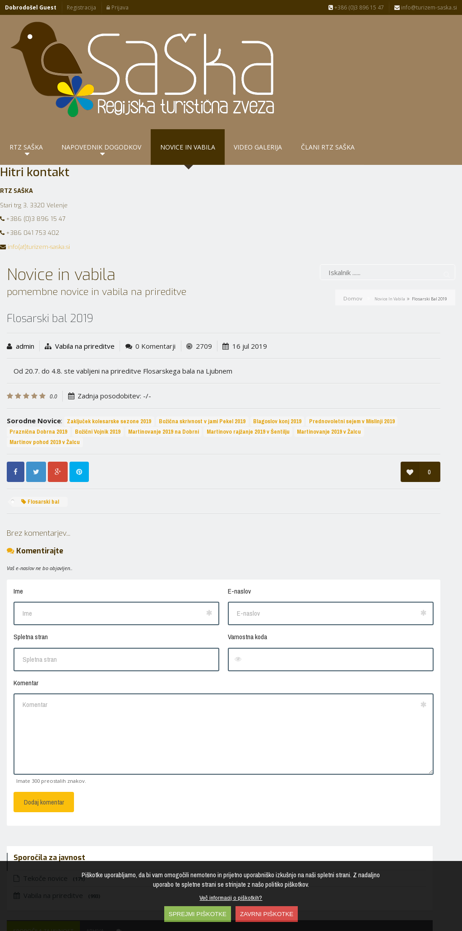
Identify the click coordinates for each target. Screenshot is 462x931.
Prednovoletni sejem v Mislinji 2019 (108, 384)
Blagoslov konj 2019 (33, 384)
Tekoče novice (326, 286)
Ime (18, 554)
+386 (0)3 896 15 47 (356, 7)
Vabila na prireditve (85, 288)
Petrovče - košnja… (327, 386)
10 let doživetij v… (326, 438)
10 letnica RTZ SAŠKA (330, 412)
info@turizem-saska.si (425, 7)
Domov (352, 240)
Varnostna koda (160, 600)
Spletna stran (31, 600)
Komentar (26, 646)
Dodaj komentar (44, 765)
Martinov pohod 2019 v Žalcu (116, 405)
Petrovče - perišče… (351, 359)
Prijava (117, 7)
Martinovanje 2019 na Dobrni (98, 394)
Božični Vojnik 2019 (32, 394)
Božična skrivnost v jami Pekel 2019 (202, 374)
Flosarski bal (40, 464)
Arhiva (372, 339)
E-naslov (152, 554)
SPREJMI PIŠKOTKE (197, 914)
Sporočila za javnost (320, 339)
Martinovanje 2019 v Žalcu (41, 405)
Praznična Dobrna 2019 (188, 384)
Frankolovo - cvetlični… (334, 463)
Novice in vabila (389, 241)
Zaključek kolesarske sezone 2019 (109, 374)
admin (25, 288)
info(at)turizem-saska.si (39, 189)
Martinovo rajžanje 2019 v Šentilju (182, 394)
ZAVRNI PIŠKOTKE (266, 914)
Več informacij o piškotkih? (230, 898)
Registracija (81, 7)
